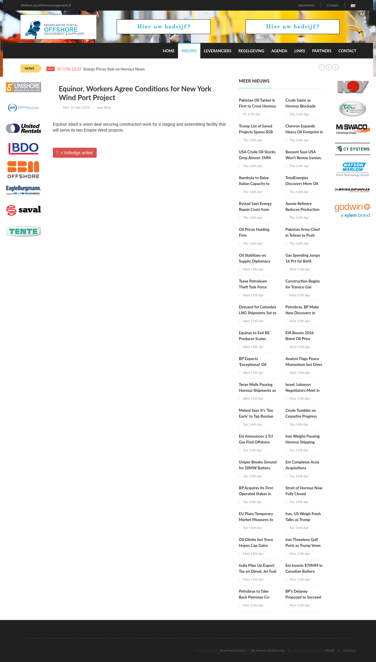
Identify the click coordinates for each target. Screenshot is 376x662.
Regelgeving (251, 50)
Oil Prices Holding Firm (254, 232)
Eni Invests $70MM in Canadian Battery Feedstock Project (304, 571)
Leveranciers (217, 50)
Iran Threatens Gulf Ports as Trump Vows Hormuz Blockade (303, 545)
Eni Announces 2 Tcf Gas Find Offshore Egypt (256, 442)
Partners (321, 50)
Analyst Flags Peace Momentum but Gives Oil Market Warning (304, 364)
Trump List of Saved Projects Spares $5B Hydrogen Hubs (256, 132)
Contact (332, 5)
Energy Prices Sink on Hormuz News (114, 69)
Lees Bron (104, 107)
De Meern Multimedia (268, 650)
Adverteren (306, 5)
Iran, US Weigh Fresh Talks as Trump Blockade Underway (303, 519)
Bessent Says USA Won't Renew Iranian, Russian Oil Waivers (304, 157)
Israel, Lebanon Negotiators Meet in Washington (303, 390)
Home (168, 50)
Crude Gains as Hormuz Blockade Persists (301, 106)
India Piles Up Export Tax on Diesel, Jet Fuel (257, 568)
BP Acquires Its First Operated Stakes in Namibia (256, 493)
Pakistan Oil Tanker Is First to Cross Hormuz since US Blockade (257, 106)
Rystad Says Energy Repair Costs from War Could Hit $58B (256, 209)
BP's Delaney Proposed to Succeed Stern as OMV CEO (303, 597)
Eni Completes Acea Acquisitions (302, 465)
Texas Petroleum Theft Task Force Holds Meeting (253, 287)
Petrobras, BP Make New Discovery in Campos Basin (302, 313)
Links (299, 50)
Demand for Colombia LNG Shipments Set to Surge (257, 313)
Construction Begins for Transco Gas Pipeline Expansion (303, 287)
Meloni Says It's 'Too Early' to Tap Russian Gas (256, 416)
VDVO (329, 650)
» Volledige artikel (75, 152)
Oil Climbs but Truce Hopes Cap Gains (256, 542)
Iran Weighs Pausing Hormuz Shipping (303, 439)
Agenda (279, 50)
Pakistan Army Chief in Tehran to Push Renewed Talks (303, 235)
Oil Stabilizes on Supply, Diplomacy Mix (254, 261)
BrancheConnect (233, 650)
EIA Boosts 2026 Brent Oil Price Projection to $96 (300, 338)
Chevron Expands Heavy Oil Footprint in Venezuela (304, 132)
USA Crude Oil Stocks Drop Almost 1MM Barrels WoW (257, 157)
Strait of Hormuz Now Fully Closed (304, 490)
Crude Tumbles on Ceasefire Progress (301, 413)
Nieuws (189, 50)
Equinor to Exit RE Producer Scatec (254, 335)
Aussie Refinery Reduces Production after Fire (303, 209)
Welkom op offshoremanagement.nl (46, 5)
